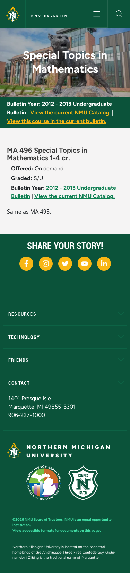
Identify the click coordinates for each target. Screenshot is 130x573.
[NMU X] (65, 264)
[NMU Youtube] (85, 264)
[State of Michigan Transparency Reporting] (47, 482)
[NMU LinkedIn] (104, 264)
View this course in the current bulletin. (56, 121)
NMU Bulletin (49, 15)
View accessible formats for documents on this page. (56, 530)
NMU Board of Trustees (44, 519)
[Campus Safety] (86, 482)
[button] (119, 14)
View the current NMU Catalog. (70, 112)
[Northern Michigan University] (13, 14)
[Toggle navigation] (97, 14)
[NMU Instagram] (46, 264)
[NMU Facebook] (26, 264)
